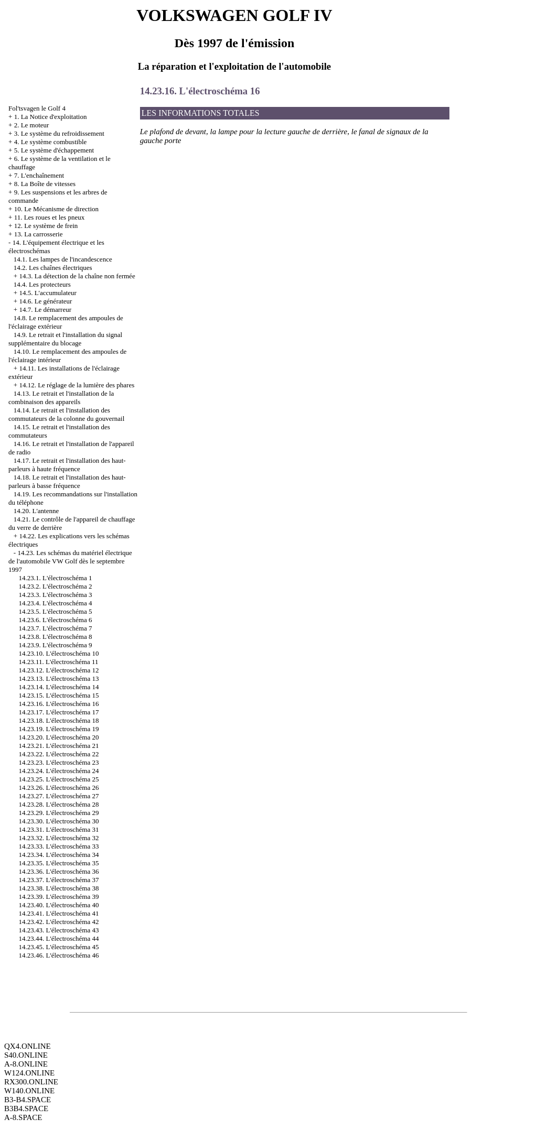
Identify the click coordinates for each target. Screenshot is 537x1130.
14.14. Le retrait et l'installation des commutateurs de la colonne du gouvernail (66, 414)
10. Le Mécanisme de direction (56, 209)
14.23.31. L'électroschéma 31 (59, 829)
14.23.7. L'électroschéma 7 (55, 628)
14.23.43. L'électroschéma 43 (59, 930)
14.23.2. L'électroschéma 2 (55, 586)
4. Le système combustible (50, 142)
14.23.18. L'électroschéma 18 (59, 720)
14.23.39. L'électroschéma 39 (59, 896)
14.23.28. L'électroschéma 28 (59, 804)
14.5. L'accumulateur (48, 293)
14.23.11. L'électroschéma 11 (59, 662)
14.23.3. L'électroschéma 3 (55, 595)
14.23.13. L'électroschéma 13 (59, 678)
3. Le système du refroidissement (59, 133)
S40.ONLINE (26, 1055)
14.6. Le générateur (45, 301)
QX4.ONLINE (27, 1046)
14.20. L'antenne (36, 511)
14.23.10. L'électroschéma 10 (59, 653)
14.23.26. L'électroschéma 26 (59, 787)
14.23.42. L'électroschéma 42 (59, 922)
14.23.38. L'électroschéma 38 (59, 888)
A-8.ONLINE (26, 1064)
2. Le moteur (31, 125)
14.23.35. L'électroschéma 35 (59, 863)
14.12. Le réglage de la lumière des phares (76, 385)
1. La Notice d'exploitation (50, 117)
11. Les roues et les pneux (49, 217)
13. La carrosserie (38, 234)
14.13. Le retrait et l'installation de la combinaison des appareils (61, 397)
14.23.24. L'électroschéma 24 (59, 771)
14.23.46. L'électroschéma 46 (59, 955)
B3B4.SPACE (26, 1108)
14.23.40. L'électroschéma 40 (59, 905)
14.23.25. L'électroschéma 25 (59, 779)
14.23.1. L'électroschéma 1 (55, 578)
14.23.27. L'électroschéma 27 (59, 796)
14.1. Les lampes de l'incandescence (63, 259)
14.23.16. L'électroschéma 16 (59, 704)
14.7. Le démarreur (45, 309)
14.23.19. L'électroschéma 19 (59, 729)
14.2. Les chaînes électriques (53, 267)
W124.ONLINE (29, 1073)
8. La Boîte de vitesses (45, 184)
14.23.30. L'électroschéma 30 (59, 821)
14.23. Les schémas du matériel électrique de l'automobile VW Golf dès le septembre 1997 (70, 561)
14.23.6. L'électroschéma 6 (55, 620)
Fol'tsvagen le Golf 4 (37, 108)
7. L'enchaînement (39, 175)
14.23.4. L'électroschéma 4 (55, 603)
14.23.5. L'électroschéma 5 (55, 611)
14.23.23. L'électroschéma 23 (59, 762)
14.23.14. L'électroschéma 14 (59, 687)
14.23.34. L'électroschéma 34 (59, 855)
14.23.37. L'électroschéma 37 (59, 880)
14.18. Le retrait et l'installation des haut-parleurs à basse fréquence (67, 481)
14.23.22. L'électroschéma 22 (59, 754)
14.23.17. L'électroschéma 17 (59, 712)
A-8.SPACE (23, 1117)
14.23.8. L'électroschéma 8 (55, 636)
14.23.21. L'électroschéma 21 (59, 745)
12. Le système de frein (46, 226)
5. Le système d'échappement (54, 150)
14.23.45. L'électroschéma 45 (59, 947)
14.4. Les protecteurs (42, 284)
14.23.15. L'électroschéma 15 (59, 695)
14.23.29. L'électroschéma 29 (59, 813)
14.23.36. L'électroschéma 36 (59, 871)
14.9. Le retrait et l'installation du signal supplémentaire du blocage (65, 339)
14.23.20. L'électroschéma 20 (59, 737)
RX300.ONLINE (31, 1082)
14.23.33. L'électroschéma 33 (59, 846)
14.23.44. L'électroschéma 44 (59, 938)
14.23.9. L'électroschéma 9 (55, 645)
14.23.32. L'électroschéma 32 (59, 838)
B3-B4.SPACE (27, 1099)
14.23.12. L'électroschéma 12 (59, 670)
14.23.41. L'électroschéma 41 (59, 913)
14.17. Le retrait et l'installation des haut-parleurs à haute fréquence (67, 465)
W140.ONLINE (29, 1090)
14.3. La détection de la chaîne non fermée (77, 276)
